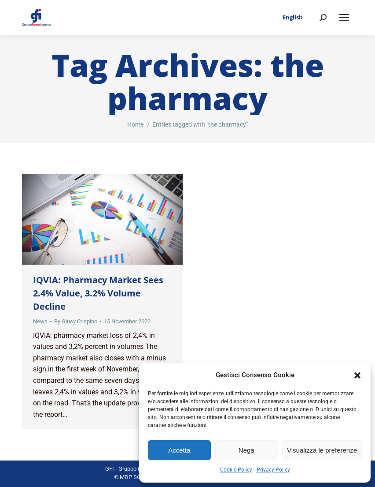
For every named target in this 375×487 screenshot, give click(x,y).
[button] (357, 375)
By (75, 321)
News (40, 321)
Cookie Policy (236, 470)
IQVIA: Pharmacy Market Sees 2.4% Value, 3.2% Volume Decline (98, 293)
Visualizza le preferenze (322, 450)
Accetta (179, 450)
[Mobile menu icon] (344, 17)
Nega (246, 450)
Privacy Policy (273, 470)
